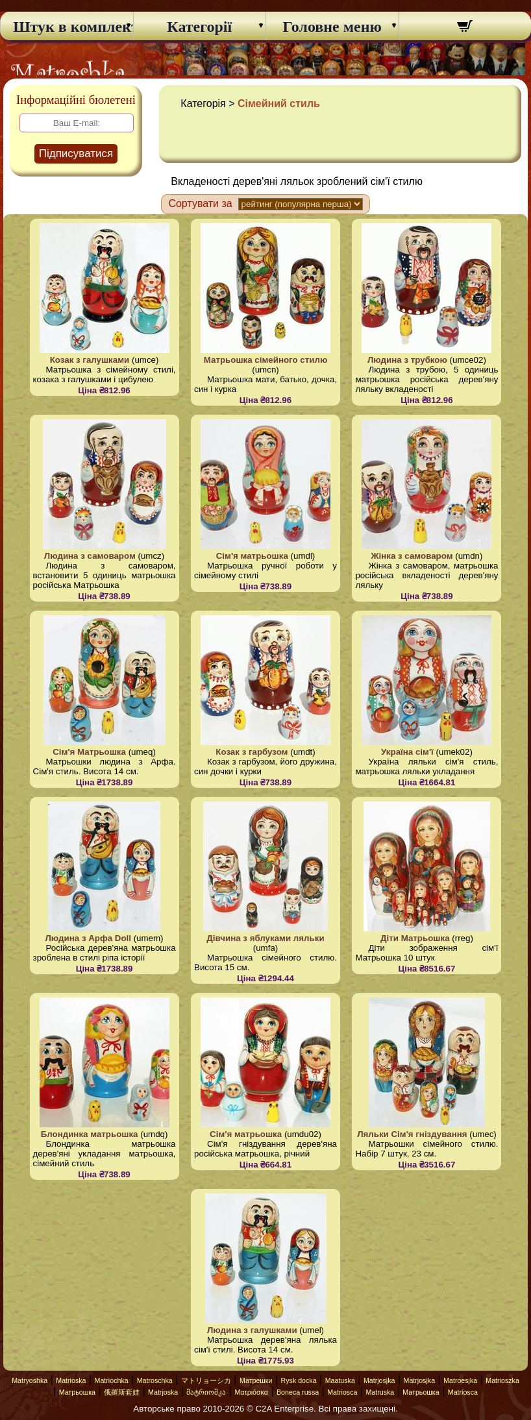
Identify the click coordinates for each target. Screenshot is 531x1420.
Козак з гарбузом (252, 752)
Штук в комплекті (66, 26)
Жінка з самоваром (411, 556)
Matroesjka (460, 1380)
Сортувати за (200, 203)
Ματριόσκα (251, 1392)
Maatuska (340, 1380)
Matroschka (155, 1380)
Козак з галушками (90, 360)
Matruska (379, 1392)
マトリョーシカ (206, 1380)
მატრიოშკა (206, 1392)
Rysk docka (299, 1380)
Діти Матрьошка (415, 938)
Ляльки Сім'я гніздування (412, 1134)
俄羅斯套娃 (122, 1392)
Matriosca (342, 1392)
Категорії (199, 26)
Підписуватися (76, 153)
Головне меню (332, 26)
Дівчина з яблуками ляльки (265, 938)
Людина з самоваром (90, 556)
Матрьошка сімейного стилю (266, 360)
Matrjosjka (379, 1380)
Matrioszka (502, 1380)
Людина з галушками (252, 1330)
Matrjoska (163, 1392)
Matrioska (71, 1380)
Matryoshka (29, 1380)
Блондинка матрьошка (89, 1134)
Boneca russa (298, 1392)
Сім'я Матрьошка (89, 752)
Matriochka (112, 1380)
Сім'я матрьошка (252, 556)
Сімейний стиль (279, 103)
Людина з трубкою (407, 360)
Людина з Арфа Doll (88, 938)
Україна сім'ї (407, 752)
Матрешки (256, 1380)
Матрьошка (77, 1392)
